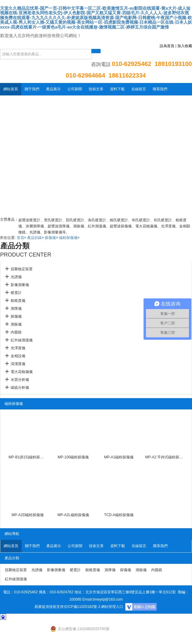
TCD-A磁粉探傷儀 (118, 515)
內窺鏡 (16, 332)
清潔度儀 (18, 364)
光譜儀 (16, 277)
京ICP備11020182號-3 (82, 607)
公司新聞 (74, 89)
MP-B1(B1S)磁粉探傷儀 (28, 457)
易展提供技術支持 (49, 607)
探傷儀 (50, 238)
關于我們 (32, 89)
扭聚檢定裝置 (22, 269)
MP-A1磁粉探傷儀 (118, 457)
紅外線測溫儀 (22, 340)
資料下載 (117, 89)
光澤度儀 (18, 348)
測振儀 (16, 324)
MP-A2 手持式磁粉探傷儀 (164, 457)
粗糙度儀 (18, 300)
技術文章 (96, 89)
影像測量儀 (20, 285)
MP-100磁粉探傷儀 (73, 457)
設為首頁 (167, 46)
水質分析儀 (20, 380)
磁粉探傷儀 (68, 238)
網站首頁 (10, 89)
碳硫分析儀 (20, 387)
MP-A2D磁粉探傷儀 (28, 515)
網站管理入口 (112, 607)
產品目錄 (34, 238)
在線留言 (138, 89)
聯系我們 (160, 89)
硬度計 (16, 293)
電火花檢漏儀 (22, 372)
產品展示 (53, 89)
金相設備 (18, 356)
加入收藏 (184, 46)
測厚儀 (16, 308)
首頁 (20, 238)
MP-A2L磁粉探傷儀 (73, 515)
